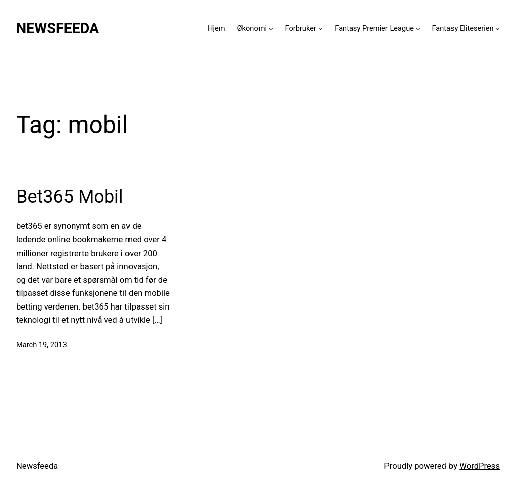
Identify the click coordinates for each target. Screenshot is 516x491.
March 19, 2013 (41, 344)
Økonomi (252, 28)
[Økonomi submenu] (271, 28)
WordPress (479, 466)
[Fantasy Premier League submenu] (418, 28)
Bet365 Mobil (69, 196)
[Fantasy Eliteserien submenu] (497, 28)
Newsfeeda (57, 28)
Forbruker (300, 28)
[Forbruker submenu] (320, 28)
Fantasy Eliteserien (462, 28)
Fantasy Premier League (374, 28)
